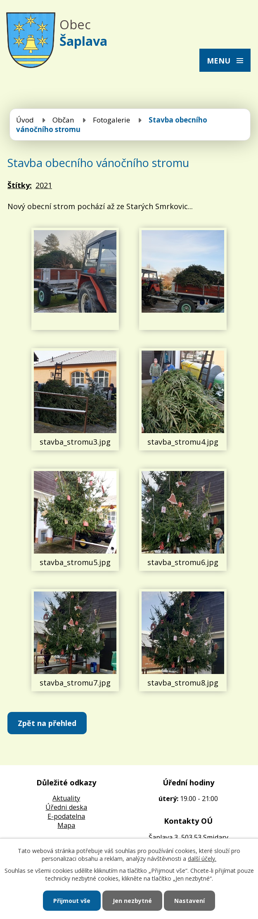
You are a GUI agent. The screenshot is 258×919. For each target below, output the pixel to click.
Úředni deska (66, 807)
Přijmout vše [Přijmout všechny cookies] (71, 901)
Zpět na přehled (47, 723)
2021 (44, 185)
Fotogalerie (111, 120)
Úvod (25, 120)
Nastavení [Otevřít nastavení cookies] (189, 901)
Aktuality (66, 798)
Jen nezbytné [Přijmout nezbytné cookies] (132, 901)
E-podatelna (66, 816)
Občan (63, 120)
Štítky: (19, 185)
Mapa (66, 825)
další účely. (202, 858)
